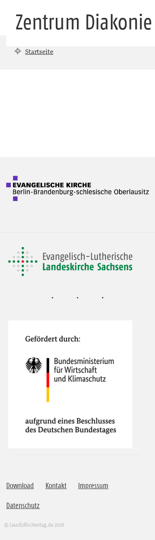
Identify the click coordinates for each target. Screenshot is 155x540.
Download (20, 485)
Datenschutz (23, 505)
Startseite (39, 51)
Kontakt (56, 485)
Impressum (93, 485)
